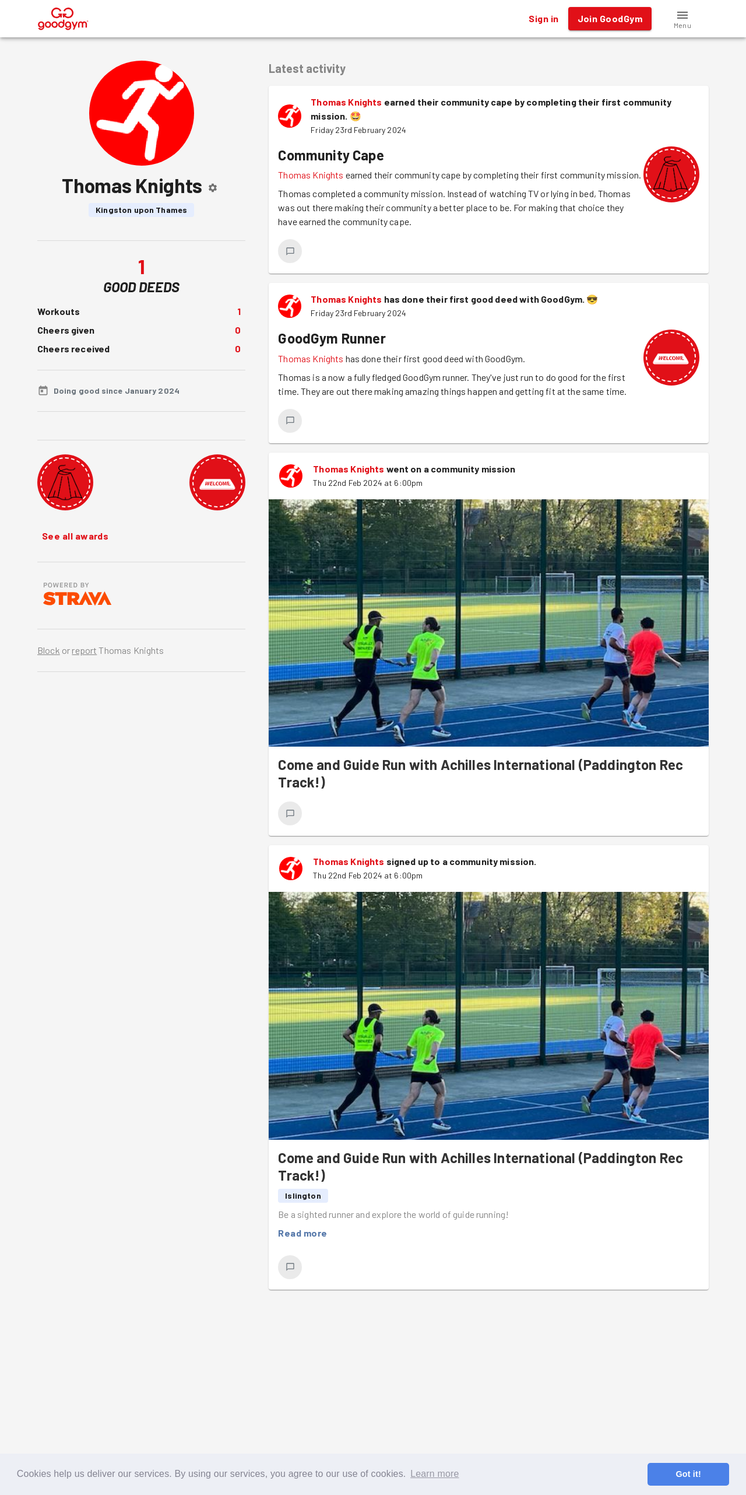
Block (48, 650)
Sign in (543, 18)
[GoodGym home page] (63, 17)
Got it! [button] (688, 1474)
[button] (682, 18)
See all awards (75, 536)
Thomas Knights (346, 101)
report (84, 650)
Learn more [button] (434, 1474)
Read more (302, 1233)
